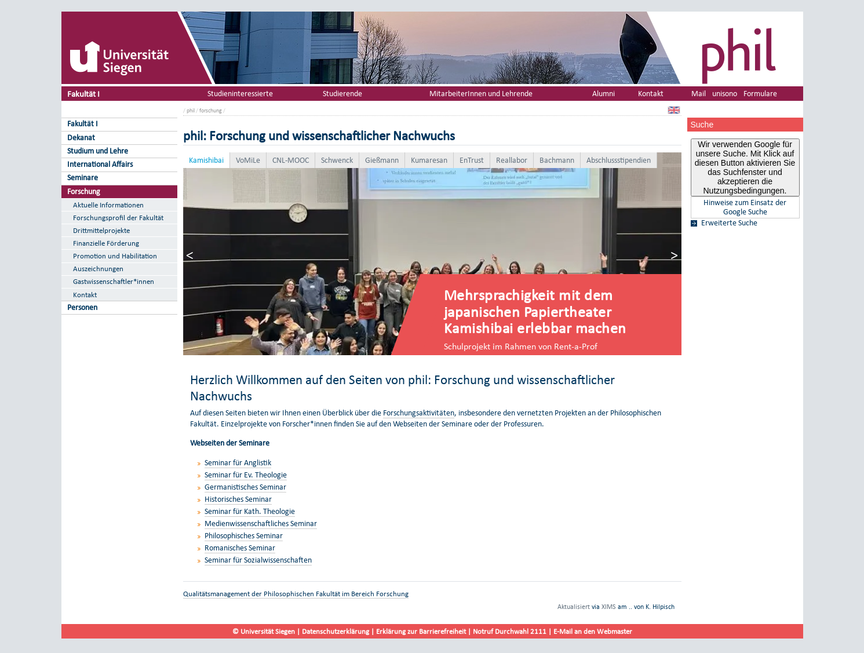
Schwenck (337, 160)
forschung (210, 110)
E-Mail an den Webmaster (592, 631)
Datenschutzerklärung (335, 631)
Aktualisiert (573, 607)
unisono (724, 94)
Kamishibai (206, 160)
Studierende (342, 94)
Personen (82, 307)
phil (191, 110)
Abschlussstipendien (618, 160)
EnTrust (472, 160)
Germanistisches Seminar (245, 487)
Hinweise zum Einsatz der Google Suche (744, 207)
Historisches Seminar (238, 499)
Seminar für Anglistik (238, 463)
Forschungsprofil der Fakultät (118, 217)
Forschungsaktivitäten (418, 413)
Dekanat (81, 138)
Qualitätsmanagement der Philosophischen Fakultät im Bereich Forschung (296, 593)
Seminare (82, 178)
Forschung (83, 191)
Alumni (603, 94)
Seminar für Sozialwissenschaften (258, 560)
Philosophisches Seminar (244, 536)
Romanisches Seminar (240, 548)
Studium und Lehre (97, 151)
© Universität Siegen (263, 631)
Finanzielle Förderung (106, 243)
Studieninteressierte (240, 94)
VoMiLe (248, 160)
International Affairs (100, 164)
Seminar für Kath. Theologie (250, 511)
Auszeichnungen (98, 268)
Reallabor (511, 160)
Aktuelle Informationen (108, 205)
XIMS (608, 607)
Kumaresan (429, 160)
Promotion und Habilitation (115, 256)
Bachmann (556, 160)
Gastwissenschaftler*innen (113, 281)
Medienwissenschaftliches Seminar (261, 523)
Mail (698, 94)
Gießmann (382, 160)
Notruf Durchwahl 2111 (509, 631)
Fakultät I (83, 93)
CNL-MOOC (290, 160)
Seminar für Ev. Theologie (246, 475)
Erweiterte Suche (729, 223)
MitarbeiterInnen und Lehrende (481, 94)
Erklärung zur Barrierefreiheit (421, 631)
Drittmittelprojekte (101, 230)
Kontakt (85, 295)
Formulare (760, 94)
